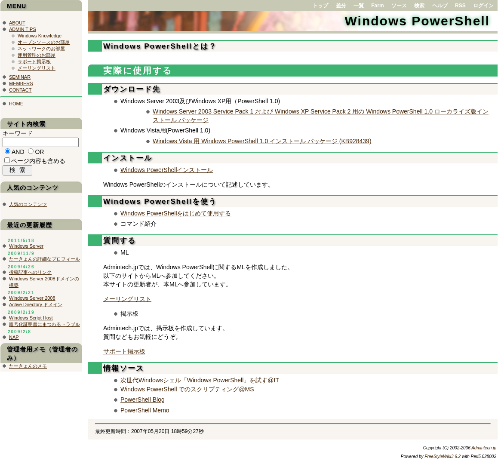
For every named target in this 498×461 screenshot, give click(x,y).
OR (39, 153)
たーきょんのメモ (28, 368)
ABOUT (17, 22)
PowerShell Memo (144, 410)
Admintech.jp (483, 448)
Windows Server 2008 (32, 300)
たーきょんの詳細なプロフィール (44, 261)
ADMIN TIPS (22, 29)
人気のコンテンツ (28, 206)
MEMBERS (21, 83)
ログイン (483, 6)
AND (18, 153)
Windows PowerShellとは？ (160, 46)
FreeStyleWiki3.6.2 (442, 456)
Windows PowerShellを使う (160, 201)
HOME (16, 103)
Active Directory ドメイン (35, 306)
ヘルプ (440, 6)
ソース (399, 6)
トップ (320, 6)
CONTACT (20, 89)
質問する (119, 241)
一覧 (359, 6)
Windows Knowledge (39, 35)
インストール (127, 158)
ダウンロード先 (131, 89)
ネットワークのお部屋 (41, 48)
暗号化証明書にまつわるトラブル (44, 326)
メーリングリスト (127, 298)
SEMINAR (20, 77)
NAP (14, 339)
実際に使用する (137, 70)
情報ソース (123, 368)
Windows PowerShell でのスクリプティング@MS (187, 389)
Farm (377, 6)
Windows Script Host (30, 320)
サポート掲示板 (124, 351)
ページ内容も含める (38, 162)
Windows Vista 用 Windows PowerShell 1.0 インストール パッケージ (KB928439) (262, 141)
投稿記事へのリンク (30, 274)
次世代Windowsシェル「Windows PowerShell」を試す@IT (199, 380)
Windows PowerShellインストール (166, 169)
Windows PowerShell (417, 21)
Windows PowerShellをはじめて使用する (175, 213)
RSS (460, 6)
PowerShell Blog (142, 399)
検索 (419, 6)
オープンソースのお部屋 (44, 42)
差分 (341, 6)
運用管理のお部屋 (36, 55)
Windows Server (26, 248)
